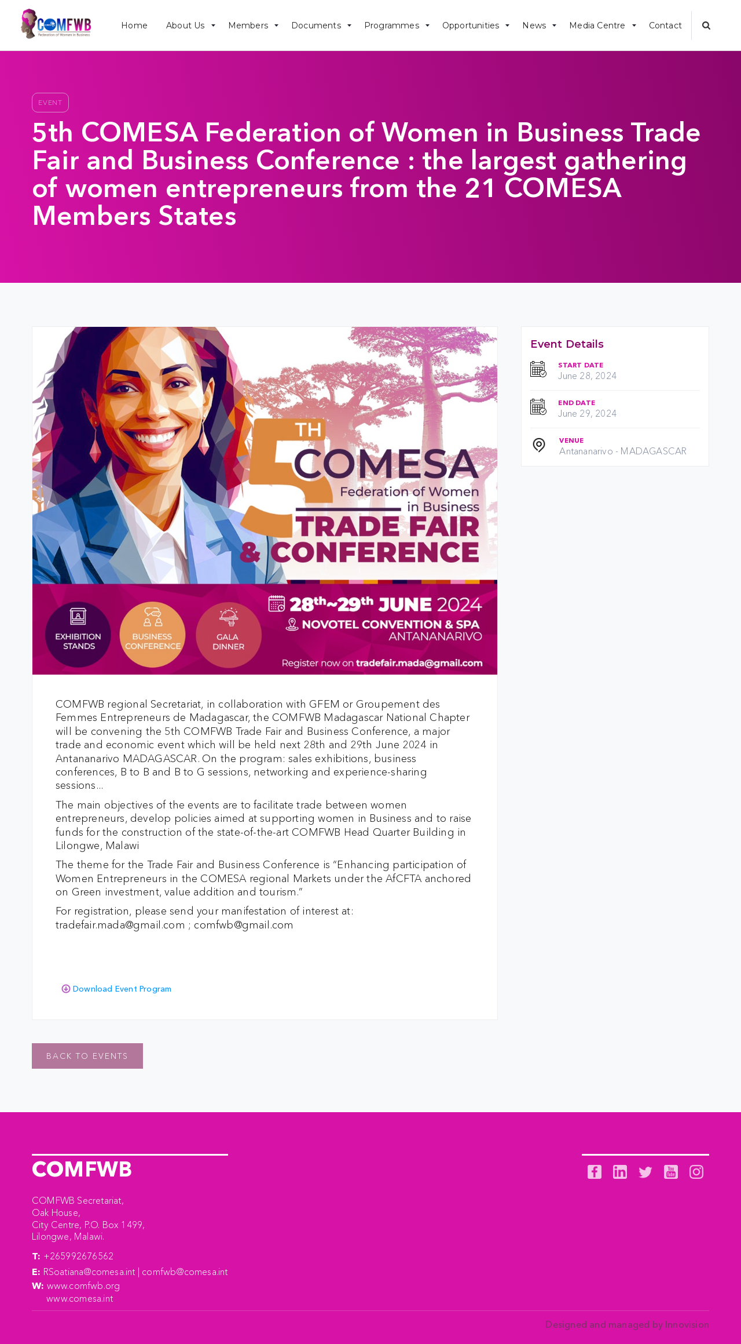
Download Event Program (122, 989)
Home (134, 25)
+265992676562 (78, 1256)
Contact (665, 25)
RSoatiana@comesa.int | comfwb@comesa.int (135, 1271)
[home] (56, 25)
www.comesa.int (79, 1298)
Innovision (687, 1324)
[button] (188, 25)
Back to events (87, 1056)
